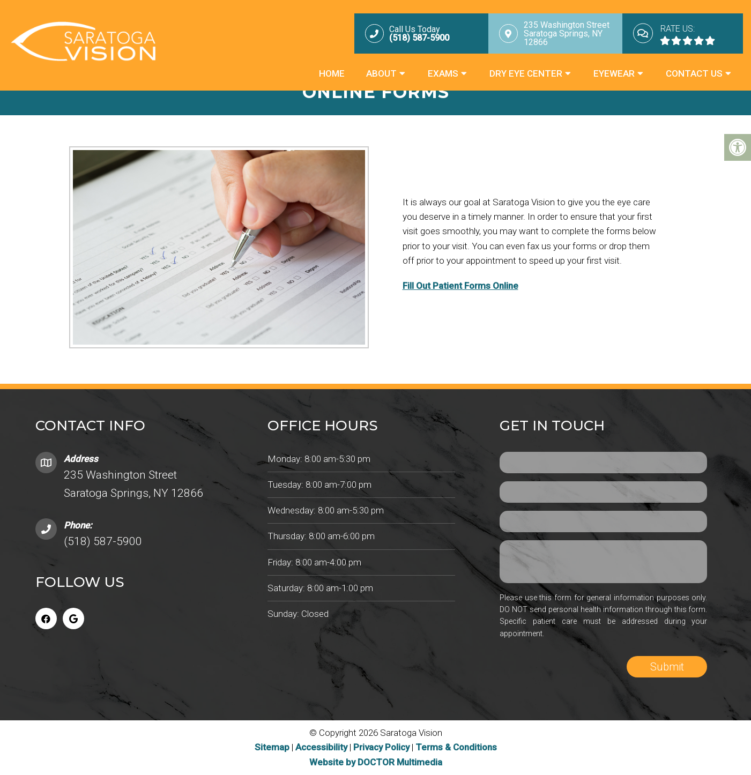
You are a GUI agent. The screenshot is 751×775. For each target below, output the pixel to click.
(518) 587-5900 (103, 541)
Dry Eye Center (525, 73)
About (381, 73)
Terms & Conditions (456, 747)
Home (332, 73)
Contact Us (694, 73)
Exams (443, 73)
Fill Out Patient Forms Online (460, 285)
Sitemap (272, 747)
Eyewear (614, 73)
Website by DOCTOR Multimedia (375, 762)
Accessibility (321, 747)
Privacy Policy (382, 747)
